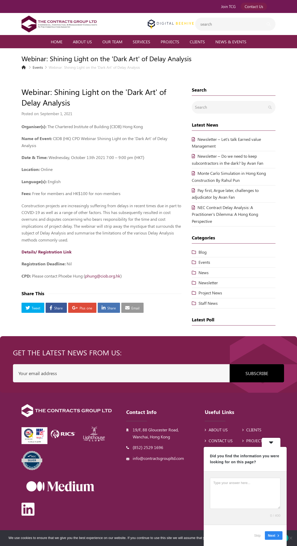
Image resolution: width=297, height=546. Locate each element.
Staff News (208, 303)
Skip (257, 535)
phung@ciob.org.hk (102, 276)
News (204, 272)
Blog (203, 252)
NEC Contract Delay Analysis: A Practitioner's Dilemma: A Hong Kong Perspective (225, 214)
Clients (253, 429)
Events (204, 262)
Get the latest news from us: (67, 352)
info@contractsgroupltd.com (158, 458)
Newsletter (208, 282)
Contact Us (221, 440)
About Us (218, 429)
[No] (290, 538)
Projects (255, 440)
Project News (210, 292)
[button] (33, 308)
